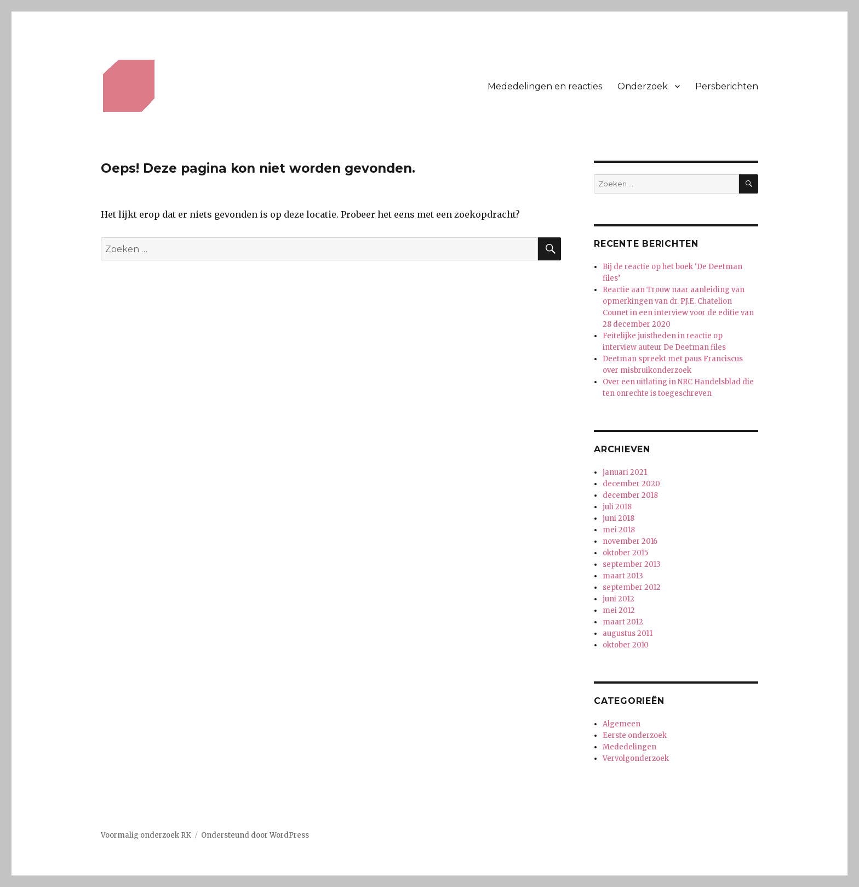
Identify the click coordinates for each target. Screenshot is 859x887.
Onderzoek (642, 86)
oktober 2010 (626, 645)
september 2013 (632, 564)
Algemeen (621, 724)
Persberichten (726, 86)
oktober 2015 (625, 553)
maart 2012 (623, 622)
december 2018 (630, 495)
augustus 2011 (627, 633)
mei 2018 (619, 530)
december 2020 (631, 483)
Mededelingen (629, 747)
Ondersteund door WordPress (255, 835)
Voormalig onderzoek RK (146, 835)
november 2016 (630, 541)
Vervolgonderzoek (636, 758)
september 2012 (632, 587)
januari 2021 (625, 472)
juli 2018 (617, 506)
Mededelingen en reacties (545, 86)
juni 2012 (618, 599)
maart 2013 (623, 576)
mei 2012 (619, 610)
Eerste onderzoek (635, 735)
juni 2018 (618, 518)
